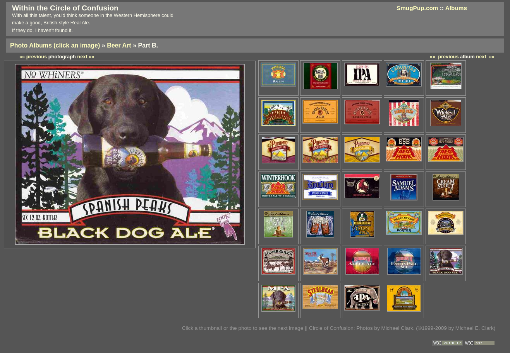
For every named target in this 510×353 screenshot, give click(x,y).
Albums (456, 8)
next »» (485, 56)
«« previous (444, 56)
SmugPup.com (417, 8)
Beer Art (119, 45)
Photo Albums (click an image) (55, 45)
